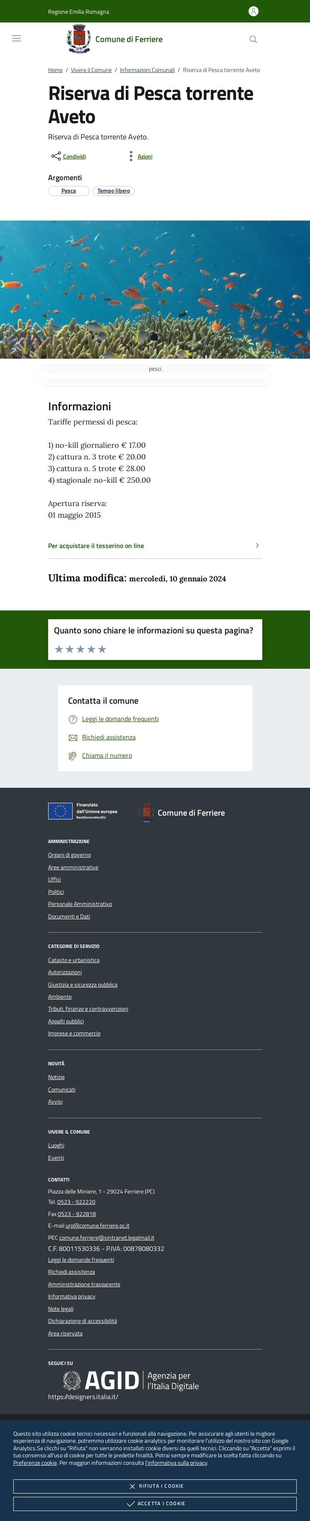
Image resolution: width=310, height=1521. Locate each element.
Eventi (56, 1157)
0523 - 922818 (77, 1213)
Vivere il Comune (91, 69)
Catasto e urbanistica (74, 960)
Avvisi (55, 1101)
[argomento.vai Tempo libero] (114, 190)
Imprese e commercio (74, 1033)
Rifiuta (155, 1486)
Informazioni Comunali (147, 69)
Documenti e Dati (69, 916)
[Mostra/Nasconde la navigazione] (17, 38)
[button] (78, 11)
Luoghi (56, 1145)
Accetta (155, 1504)
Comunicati (62, 1089)
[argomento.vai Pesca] (68, 190)
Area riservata (65, 1333)
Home (55, 69)
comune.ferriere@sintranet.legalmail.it (106, 1237)
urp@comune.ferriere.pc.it (97, 1225)
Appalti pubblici (66, 1021)
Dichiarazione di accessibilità (82, 1320)
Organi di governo (69, 854)
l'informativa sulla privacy (176, 1462)
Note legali (60, 1308)
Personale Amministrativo (80, 903)
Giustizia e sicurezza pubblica (82, 984)
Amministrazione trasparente (84, 1284)
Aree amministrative (73, 867)
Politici (56, 891)
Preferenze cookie (35, 1462)
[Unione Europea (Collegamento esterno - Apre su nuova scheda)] (85, 812)
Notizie (56, 1077)
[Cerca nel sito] (253, 39)
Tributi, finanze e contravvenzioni (88, 1008)
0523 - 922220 (76, 1201)
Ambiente (60, 996)
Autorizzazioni (65, 972)
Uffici (54, 879)
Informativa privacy (71, 1296)
